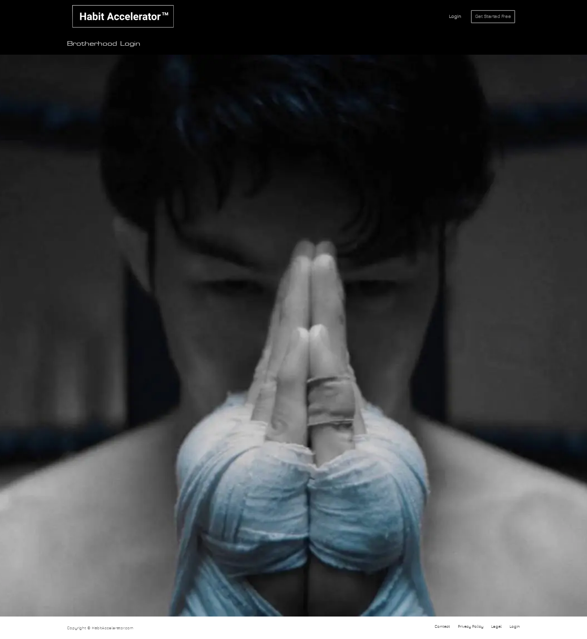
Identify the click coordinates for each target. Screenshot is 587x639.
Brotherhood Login (103, 43)
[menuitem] (455, 17)
